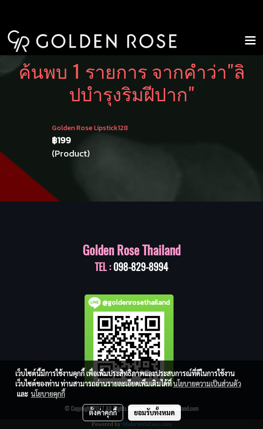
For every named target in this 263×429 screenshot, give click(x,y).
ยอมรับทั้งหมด (154, 412)
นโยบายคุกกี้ (48, 393)
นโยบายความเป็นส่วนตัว (207, 383)
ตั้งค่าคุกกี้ (103, 412)
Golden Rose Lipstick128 (90, 128)
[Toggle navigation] (250, 41)
